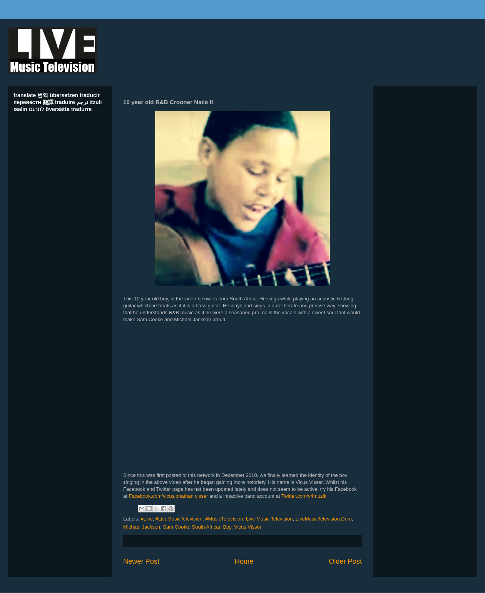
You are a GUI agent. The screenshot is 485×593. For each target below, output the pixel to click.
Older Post (345, 561)
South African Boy (211, 527)
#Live (147, 519)
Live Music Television (269, 519)
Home (244, 561)
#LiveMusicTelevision (179, 519)
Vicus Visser (247, 527)
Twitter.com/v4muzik (303, 496)
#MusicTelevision (224, 519)
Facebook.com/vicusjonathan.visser (168, 496)
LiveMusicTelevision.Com (324, 519)
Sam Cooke (176, 527)
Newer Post (141, 561)
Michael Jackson (141, 527)
